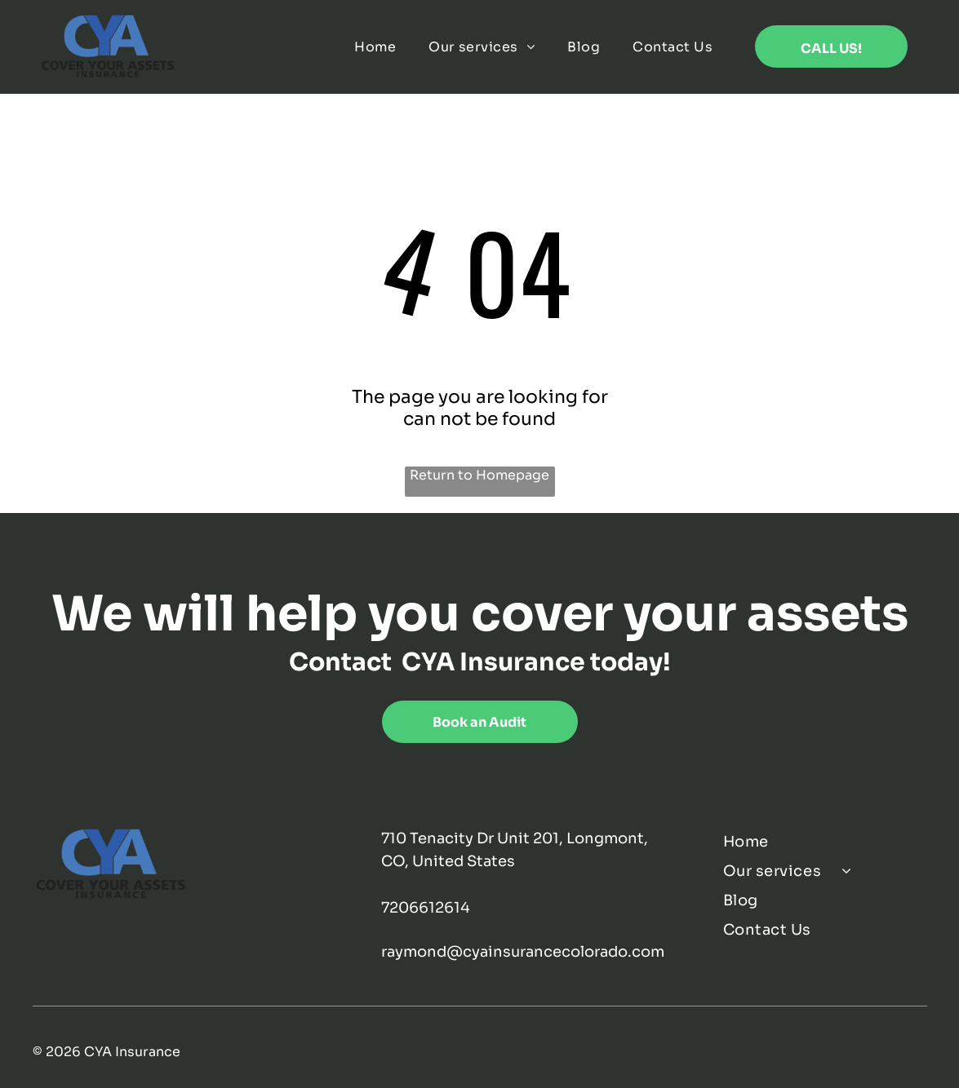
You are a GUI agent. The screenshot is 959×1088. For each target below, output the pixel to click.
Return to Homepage (479, 475)
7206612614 (425, 908)
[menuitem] (375, 47)
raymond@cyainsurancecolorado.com (522, 952)
